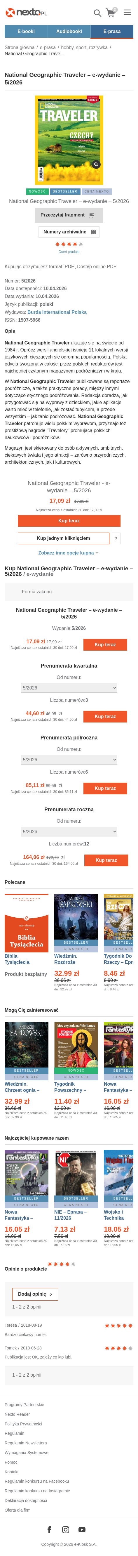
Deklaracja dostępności (26, 1500)
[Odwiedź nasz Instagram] (65, 1529)
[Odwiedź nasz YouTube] (82, 1529)
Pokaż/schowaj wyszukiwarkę (98, 13)
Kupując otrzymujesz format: (34, 266)
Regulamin (14, 1433)
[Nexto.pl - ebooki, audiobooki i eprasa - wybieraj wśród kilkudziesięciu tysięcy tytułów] (26, 12)
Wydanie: (62, 628)
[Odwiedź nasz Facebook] (49, 1529)
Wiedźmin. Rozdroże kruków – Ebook (72, 962)
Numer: (13, 280)
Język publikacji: (22, 304)
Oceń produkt (69, 247)
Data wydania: (20, 296)
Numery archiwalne (64, 231)
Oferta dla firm (18, 1510)
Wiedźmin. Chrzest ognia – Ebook (22, 1090)
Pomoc (11, 1462)
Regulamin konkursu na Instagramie (37, 1491)
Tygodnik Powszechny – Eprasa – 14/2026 (73, 1090)
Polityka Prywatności (23, 1424)
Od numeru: (69, 677)
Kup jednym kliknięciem (63, 538)
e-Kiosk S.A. (85, 1544)
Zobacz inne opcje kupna (66, 552)
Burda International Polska (57, 312)
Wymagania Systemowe (26, 1452)
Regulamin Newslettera (26, 1443)
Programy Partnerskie (24, 1404)
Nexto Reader (17, 1414)
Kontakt (11, 1472)
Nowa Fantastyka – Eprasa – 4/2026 (22, 1218)
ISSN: (11, 320)
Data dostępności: (24, 288)
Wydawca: (16, 312)
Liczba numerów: (67, 700)
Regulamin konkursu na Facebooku (37, 1481)
